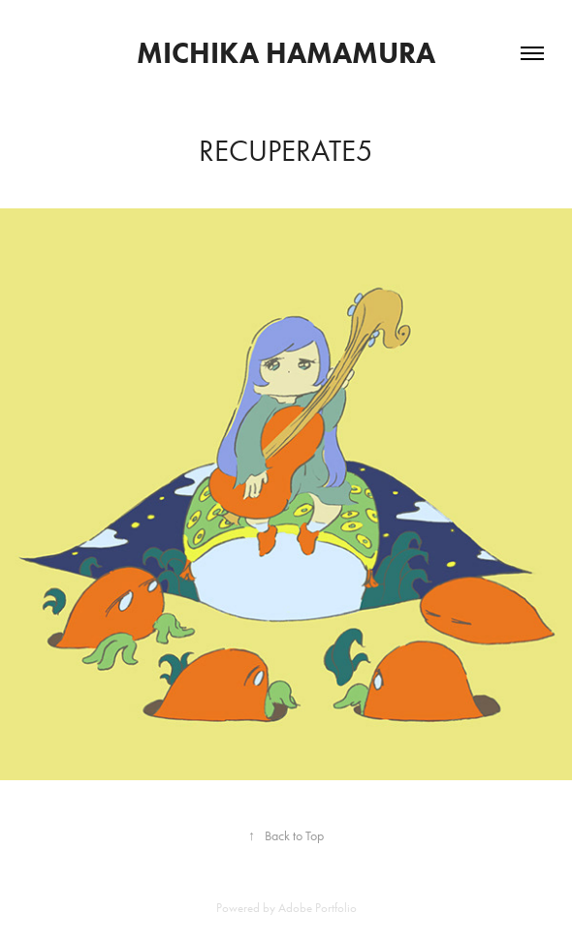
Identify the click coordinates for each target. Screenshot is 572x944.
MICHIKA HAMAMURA (286, 53)
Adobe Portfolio (317, 907)
